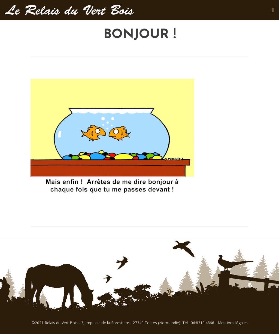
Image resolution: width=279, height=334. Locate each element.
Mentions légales (233, 322)
